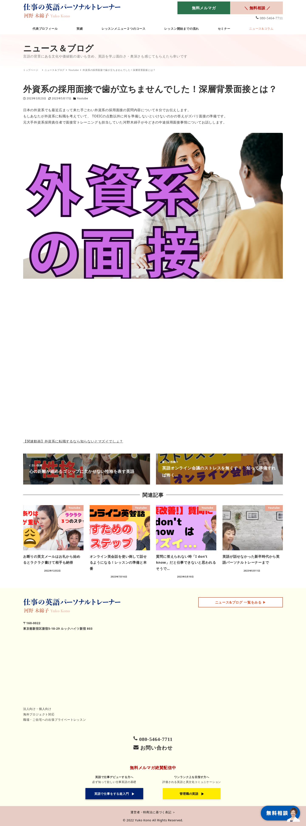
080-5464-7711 (271, 18)
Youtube (82, 98)
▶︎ (240, 602)
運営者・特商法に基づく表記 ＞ (153, 812)
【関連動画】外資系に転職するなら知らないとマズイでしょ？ (73, 441)
